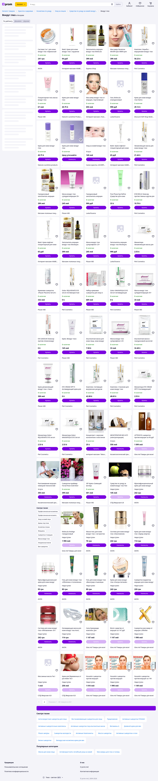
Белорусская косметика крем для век (70, 740)
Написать (72, 159)
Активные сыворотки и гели (126, 733)
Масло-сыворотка (104, 733)
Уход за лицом (60, 11)
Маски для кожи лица (46, 752)
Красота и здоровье (25, 11)
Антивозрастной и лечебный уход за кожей (75, 752)
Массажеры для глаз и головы (108, 752)
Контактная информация (89, 771)
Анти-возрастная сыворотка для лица (52, 719)
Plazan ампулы (43, 733)
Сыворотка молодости (62, 733)
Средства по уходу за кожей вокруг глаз (83, 11)
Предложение (112, 719)
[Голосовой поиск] (112, 4)
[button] (48, 63)
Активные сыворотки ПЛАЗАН (133, 719)
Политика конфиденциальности (16, 771)
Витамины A (114, 726)
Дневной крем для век (132, 726)
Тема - (51, 777)
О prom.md (84, 767)
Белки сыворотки (44, 740)
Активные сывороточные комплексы (52, 726)
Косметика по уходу (44, 11)
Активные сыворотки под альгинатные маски (88, 726)
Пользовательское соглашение (16, 767)
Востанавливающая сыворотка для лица (87, 719)
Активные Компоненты (84, 733)
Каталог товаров (8, 11)
